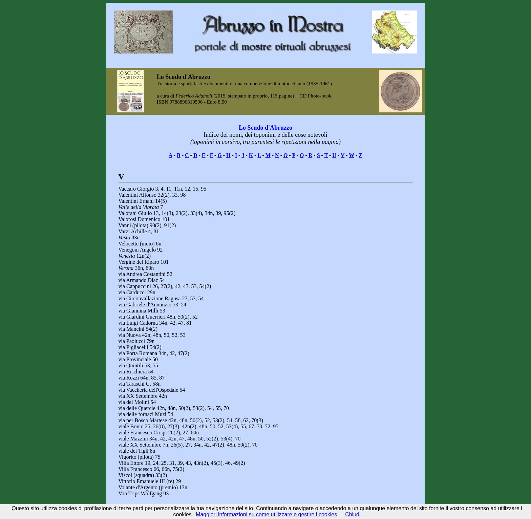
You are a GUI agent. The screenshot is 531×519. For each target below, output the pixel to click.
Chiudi (352, 514)
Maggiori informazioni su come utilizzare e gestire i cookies (266, 514)
